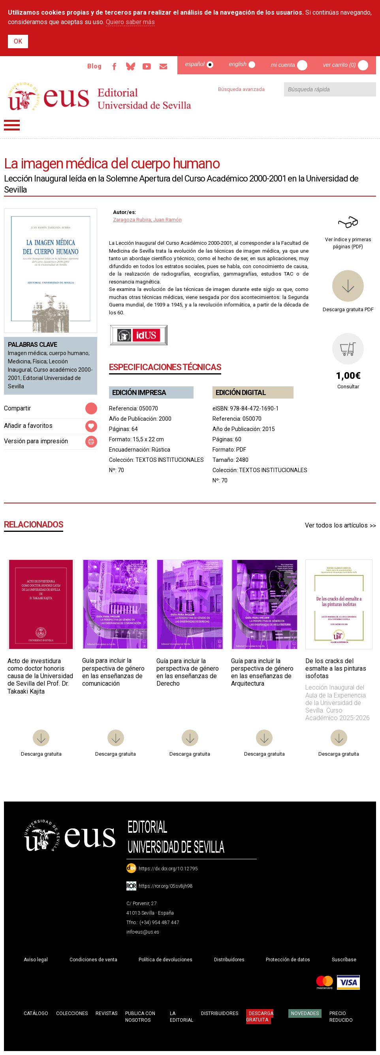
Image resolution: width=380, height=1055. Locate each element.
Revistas (106, 1013)
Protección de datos (288, 959)
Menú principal (12, 125)
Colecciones (72, 1013)
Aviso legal (36, 959)
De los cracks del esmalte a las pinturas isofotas (335, 668)
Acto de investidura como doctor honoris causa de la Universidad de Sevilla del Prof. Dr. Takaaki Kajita (40, 676)
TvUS (146, 66)
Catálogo (36, 1013)
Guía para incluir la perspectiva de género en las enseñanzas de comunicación (113, 672)
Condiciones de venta (93, 959)
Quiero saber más (130, 22)
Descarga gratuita (259, 1017)
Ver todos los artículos (336, 525)
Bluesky (130, 66)
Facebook (113, 66)
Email (163, 66)
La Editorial (181, 1017)
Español (195, 64)
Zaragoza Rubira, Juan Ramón (147, 220)
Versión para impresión (36, 441)
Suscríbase (344, 959)
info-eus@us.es (142, 932)
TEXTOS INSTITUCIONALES (169, 460)
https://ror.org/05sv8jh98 (166, 886)
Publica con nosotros (140, 1017)
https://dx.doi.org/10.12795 (168, 869)
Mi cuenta (283, 65)
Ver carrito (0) (339, 65)
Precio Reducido (341, 1017)
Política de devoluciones (165, 959)
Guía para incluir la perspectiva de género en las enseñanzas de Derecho (187, 672)
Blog (93, 66)
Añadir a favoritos (28, 425)
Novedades (305, 1013)
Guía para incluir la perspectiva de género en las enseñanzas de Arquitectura (262, 672)
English (237, 64)
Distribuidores (229, 959)
